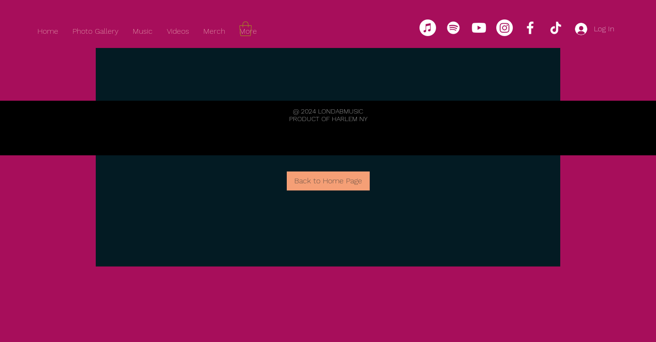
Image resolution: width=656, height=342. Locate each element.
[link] (245, 28)
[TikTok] (555, 27)
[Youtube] (479, 27)
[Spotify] (453, 27)
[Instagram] (504, 27)
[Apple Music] (427, 27)
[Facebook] (530, 27)
